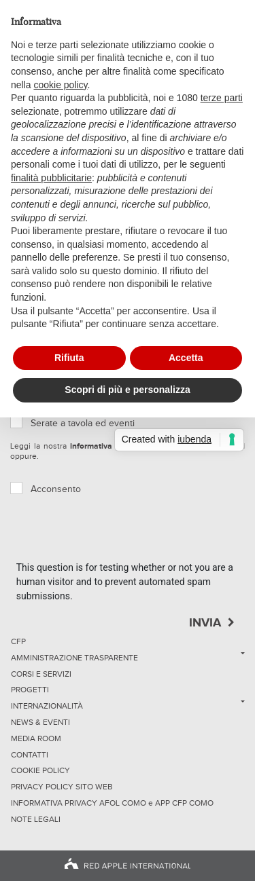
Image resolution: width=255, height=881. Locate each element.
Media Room (36, 739)
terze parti (222, 97)
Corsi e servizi (41, 675)
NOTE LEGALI (36, 820)
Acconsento (56, 489)
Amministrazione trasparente (74, 658)
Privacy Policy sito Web (62, 787)
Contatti (29, 755)
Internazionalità (47, 706)
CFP (18, 642)
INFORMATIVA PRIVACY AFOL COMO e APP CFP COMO (112, 804)
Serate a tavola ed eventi (83, 423)
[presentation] (119, 534)
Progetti (30, 690)
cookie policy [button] (60, 84)
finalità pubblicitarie (51, 177)
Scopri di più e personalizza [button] (127, 389)
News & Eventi (40, 723)
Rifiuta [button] (69, 357)
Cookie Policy (40, 771)
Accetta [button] (186, 357)
